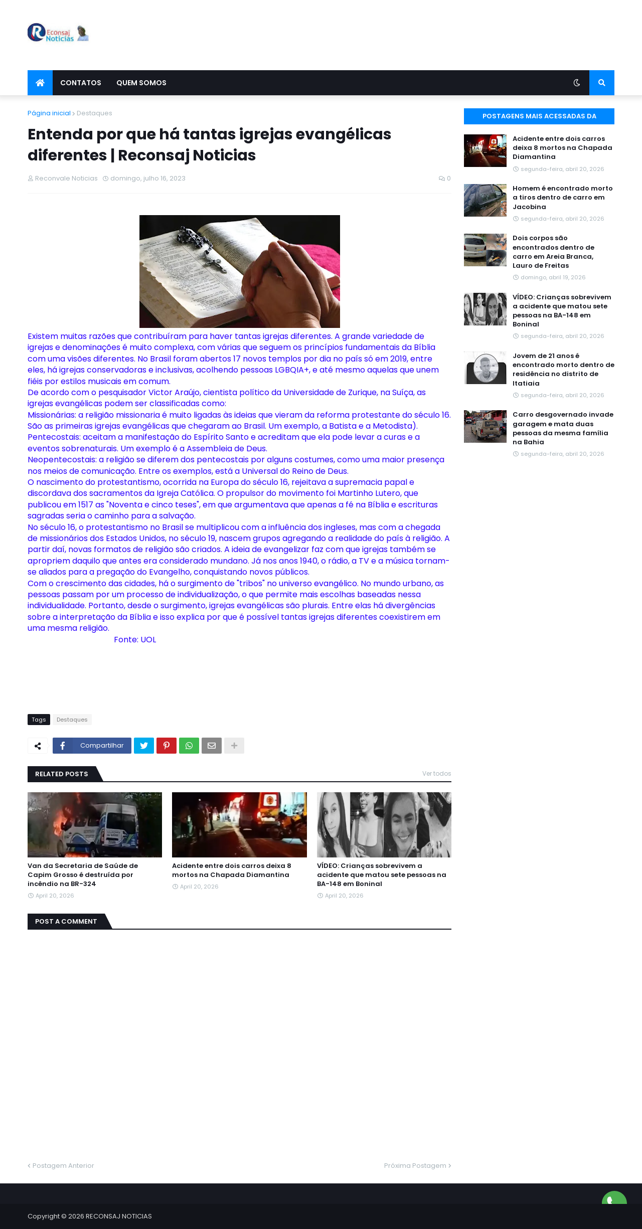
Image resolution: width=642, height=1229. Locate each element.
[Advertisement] (431, 35)
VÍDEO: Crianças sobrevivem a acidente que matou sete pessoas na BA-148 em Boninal (381, 875)
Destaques (94, 113)
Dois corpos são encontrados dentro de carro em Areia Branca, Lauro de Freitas (553, 252)
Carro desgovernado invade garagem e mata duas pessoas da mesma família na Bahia (563, 428)
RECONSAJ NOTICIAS (119, 1216)
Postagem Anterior (63, 1165)
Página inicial (49, 113)
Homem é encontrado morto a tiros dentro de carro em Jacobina (563, 197)
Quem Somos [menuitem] (141, 83)
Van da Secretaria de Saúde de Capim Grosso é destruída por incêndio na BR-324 (83, 875)
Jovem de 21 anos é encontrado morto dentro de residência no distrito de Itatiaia (563, 370)
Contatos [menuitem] (80, 83)
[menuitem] (40, 82)
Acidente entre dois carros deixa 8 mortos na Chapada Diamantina (231, 870)
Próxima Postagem (415, 1165)
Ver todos (436, 773)
